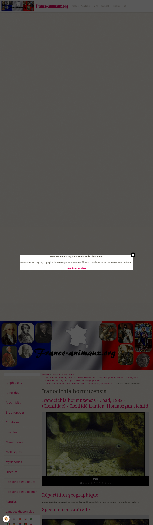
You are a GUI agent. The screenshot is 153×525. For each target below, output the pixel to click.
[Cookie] (6, 518)
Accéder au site (76, 268)
